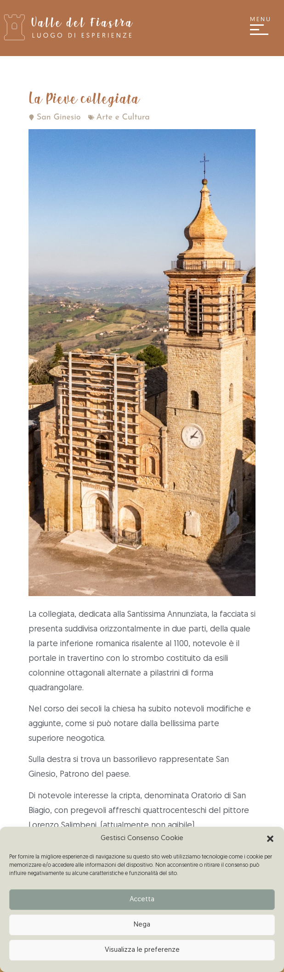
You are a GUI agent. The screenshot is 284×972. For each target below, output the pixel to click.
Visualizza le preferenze (142, 950)
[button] (270, 838)
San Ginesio (59, 117)
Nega (142, 924)
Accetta (142, 899)
